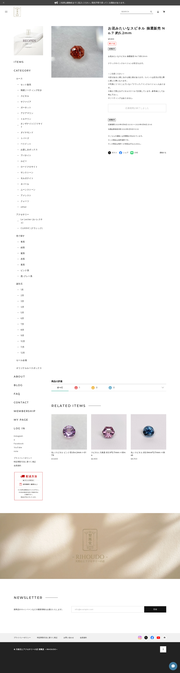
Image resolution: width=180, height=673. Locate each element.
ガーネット (26, 107)
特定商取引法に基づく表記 (25, 462)
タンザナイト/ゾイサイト (32, 125)
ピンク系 (25, 270)
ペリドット (26, 143)
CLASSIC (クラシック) (32, 228)
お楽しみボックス (29, 149)
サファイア (26, 101)
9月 (22, 335)
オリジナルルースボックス (29, 368)
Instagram (18, 436)
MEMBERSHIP (25, 411)
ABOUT (19, 376)
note (16, 451)
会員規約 (17, 466)
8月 (22, 329)
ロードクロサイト (29, 166)
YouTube (18, 447)
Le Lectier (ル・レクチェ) (32, 221)
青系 (23, 241)
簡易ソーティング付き (31, 90)
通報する (163, 153)
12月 (23, 352)
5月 (22, 312)
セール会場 (21, 360)
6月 (22, 318)
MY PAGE (21, 419)
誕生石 (19, 283)
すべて (60, 387)
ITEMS (19, 62)
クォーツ (25, 201)
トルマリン (26, 119)
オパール (25, 184)
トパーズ (25, 138)
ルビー (24, 161)
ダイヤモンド (27, 132)
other (24, 207)
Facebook (18, 444)
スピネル (25, 96)
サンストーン (27, 172)
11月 (22, 347)
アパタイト (26, 155)
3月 (22, 301)
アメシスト (26, 195)
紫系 (23, 253)
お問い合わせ (69, 637)
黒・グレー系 (26, 276)
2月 (22, 295)
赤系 (23, 259)
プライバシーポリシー (23, 458)
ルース (19, 78)
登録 (155, 609)
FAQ (17, 394)
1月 (22, 289)
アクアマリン (27, 113)
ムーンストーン (28, 189)
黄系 (23, 264)
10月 (23, 341)
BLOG (18, 385)
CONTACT (21, 402)
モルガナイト (27, 178)
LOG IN (19, 428)
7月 (22, 324)
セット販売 (26, 84)
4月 (22, 307)
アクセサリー (22, 214)
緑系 (23, 247)
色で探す (20, 236)
